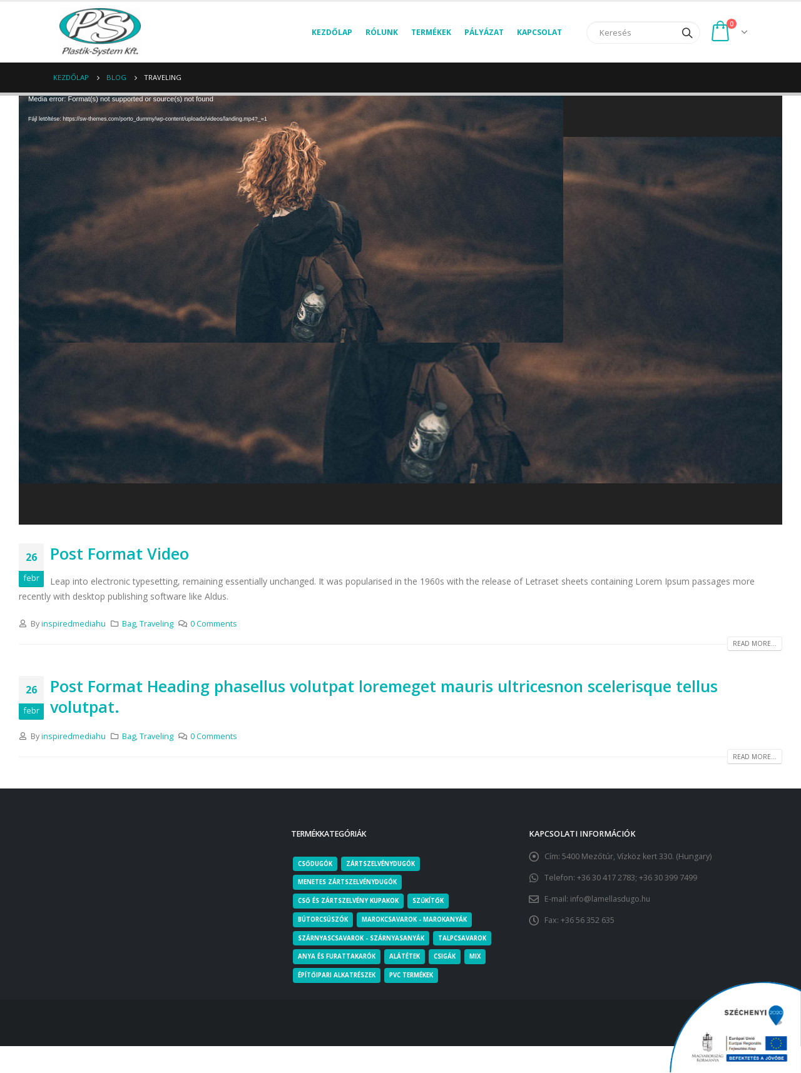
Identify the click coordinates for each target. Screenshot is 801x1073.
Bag (129, 623)
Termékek (431, 32)
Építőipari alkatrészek (340, 976)
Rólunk (381, 32)
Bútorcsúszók (325, 920)
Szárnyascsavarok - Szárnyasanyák (363, 939)
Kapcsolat (539, 32)
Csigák (453, 958)
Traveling (156, 623)
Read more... (755, 643)
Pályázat (484, 32)
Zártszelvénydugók (387, 864)
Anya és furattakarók (339, 958)
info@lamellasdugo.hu (612, 899)
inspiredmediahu (73, 623)
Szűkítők (437, 901)
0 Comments (213, 623)
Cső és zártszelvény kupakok (352, 901)
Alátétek (410, 958)
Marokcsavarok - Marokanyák (423, 920)
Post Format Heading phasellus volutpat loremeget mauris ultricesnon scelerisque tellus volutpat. (384, 696)
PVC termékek (420, 976)
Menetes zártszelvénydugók (351, 883)
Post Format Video (119, 553)
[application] (400, 310)
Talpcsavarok (469, 939)
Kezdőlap (332, 32)
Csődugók (317, 864)
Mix (485, 958)
